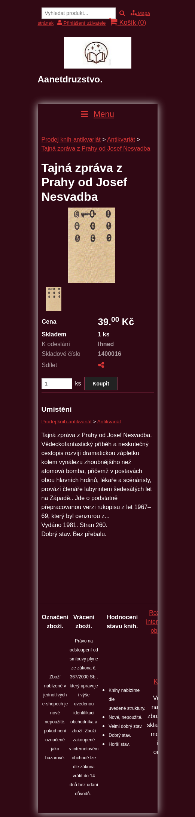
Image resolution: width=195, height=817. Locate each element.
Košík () (127, 22)
